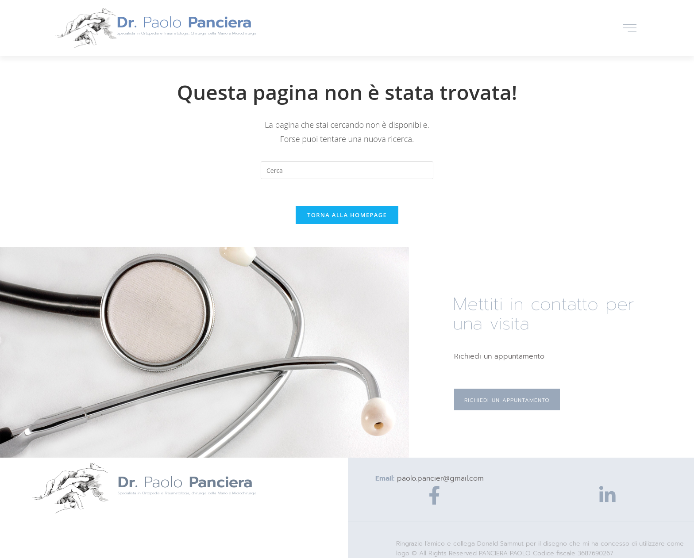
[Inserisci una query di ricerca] (347, 170)
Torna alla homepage (347, 215)
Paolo (184, 22)
